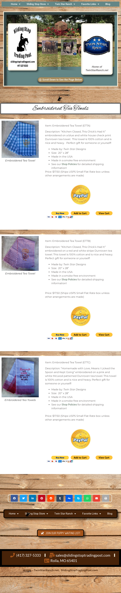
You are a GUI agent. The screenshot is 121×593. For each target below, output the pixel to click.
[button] (43, 47)
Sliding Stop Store (38, 4)
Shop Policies (69, 164)
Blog (107, 4)
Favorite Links (90, 4)
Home (15, 4)
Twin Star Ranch (65, 4)
